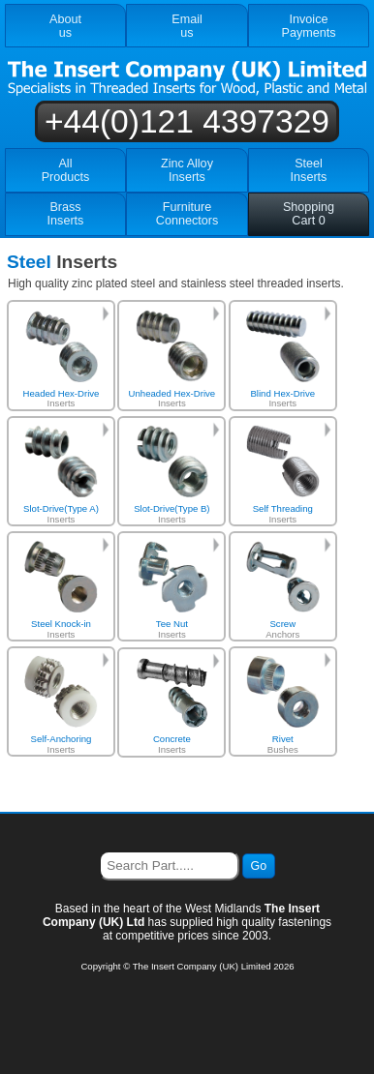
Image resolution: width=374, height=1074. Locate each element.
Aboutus (65, 26)
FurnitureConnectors (187, 213)
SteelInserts (309, 170)
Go (259, 866)
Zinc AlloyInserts (187, 170)
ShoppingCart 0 (308, 213)
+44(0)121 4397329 (187, 121)
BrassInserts (65, 213)
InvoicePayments (309, 26)
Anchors (283, 590)
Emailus (187, 26)
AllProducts (66, 170)
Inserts (61, 359)
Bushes (283, 705)
